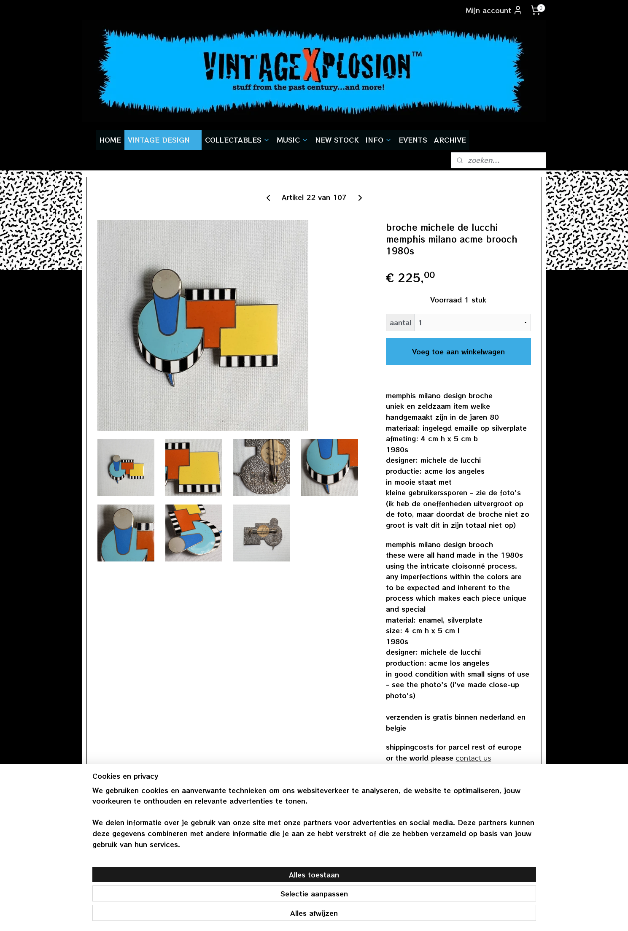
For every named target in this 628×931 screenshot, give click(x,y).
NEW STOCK (337, 140)
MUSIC (292, 140)
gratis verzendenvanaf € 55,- (118, 839)
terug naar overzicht (427, 780)
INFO (379, 140)
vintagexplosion (484, 833)
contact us (473, 758)
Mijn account (494, 10)
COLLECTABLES (237, 140)
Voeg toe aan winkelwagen (458, 351)
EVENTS (413, 140)
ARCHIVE (450, 140)
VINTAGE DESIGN (163, 140)
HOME (110, 140)
